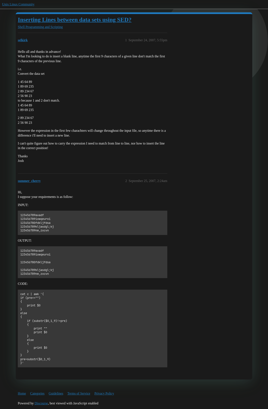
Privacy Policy (104, 393)
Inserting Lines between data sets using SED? (74, 19)
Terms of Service (78, 393)
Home (22, 393)
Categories (37, 393)
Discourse (41, 403)
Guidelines (56, 393)
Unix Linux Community (18, 4)
